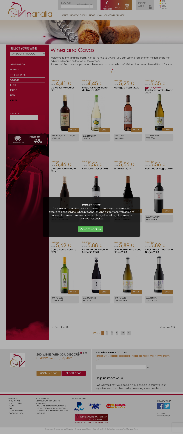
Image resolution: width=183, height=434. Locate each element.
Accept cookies (90, 229)
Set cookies (97, 219)
